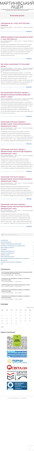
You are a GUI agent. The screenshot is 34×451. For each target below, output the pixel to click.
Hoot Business (15, 397)
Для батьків (30, 41)
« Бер (2, 327)
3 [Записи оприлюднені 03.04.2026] (20, 312)
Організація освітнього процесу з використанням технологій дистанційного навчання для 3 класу (16, 151)
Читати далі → (29, 31)
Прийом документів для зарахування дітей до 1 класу (15, 284)
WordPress (24, 397)
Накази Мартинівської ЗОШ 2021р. (25, 69)
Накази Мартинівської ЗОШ (11, 69)
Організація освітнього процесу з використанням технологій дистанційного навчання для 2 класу (16, 179)
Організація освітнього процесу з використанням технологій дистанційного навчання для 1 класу (16, 206)
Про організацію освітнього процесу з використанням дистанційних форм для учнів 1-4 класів (15, 95)
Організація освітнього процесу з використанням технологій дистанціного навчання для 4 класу (16, 124)
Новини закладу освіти (6, 70)
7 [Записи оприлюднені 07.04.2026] (6, 315)
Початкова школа (5, 42)
